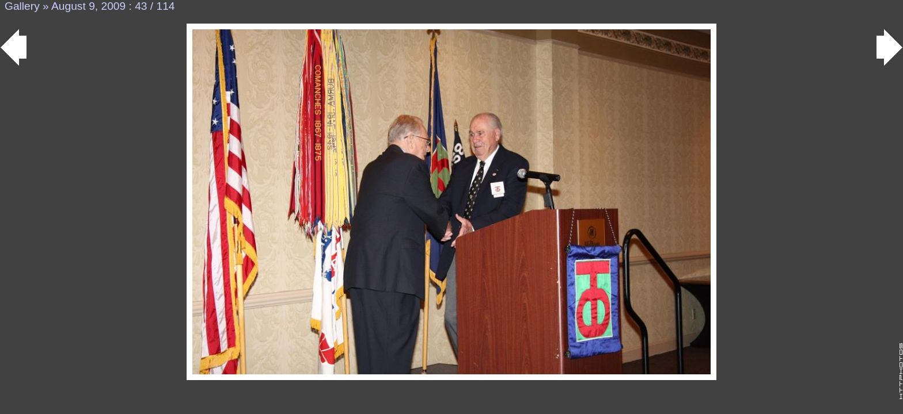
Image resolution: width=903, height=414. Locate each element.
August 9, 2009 (88, 6)
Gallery (22, 6)
